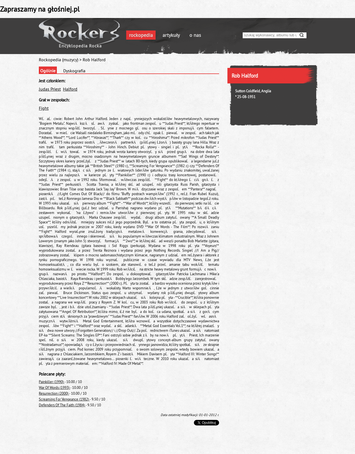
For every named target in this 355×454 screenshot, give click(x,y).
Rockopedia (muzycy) (58, 59)
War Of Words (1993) (54, 387)
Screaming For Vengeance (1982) (64, 399)
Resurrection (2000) (54, 393)
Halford (70, 89)
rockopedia (141, 35)
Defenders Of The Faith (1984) (62, 405)
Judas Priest (50, 89)
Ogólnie (47, 70)
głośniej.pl (63, 9)
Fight (44, 108)
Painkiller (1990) (51, 381)
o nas (195, 35)
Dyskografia (74, 70)
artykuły (171, 35)
